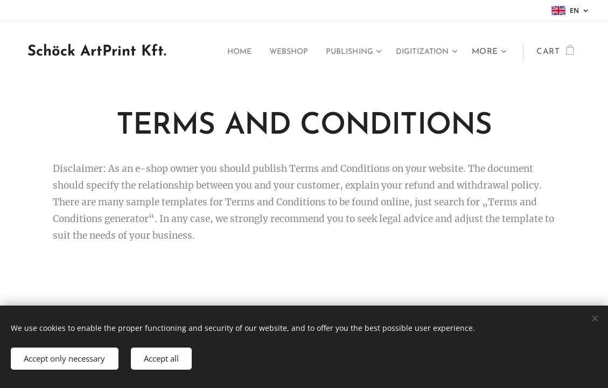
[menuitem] (220, 52)
